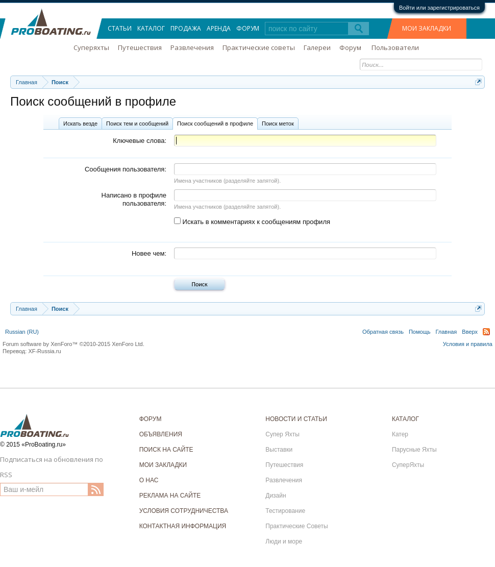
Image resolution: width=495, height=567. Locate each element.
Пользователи (395, 47)
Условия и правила (467, 344)
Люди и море (283, 541)
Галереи (317, 47)
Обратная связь (383, 332)
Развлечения (192, 47)
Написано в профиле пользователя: (134, 199)
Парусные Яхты (414, 449)
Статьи (120, 28)
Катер (400, 434)
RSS (486, 331)
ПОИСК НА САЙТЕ (166, 449)
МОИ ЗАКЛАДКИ (426, 28)
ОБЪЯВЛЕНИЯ (160, 434)
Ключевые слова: (139, 140)
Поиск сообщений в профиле (215, 123)
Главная (446, 332)
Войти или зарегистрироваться (439, 8)
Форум (247, 28)
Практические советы (258, 47)
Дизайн (275, 495)
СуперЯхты (408, 465)
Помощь (420, 332)
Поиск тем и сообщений (137, 123)
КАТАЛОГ (405, 419)
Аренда (219, 28)
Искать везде (80, 123)
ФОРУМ (150, 419)
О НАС (149, 480)
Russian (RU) (22, 332)
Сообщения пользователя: (125, 169)
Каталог (151, 28)
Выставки (278, 449)
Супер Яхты (282, 434)
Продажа (185, 28)
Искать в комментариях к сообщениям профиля (252, 222)
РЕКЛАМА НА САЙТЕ (170, 495)
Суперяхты (91, 47)
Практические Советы (296, 526)
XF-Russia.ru (44, 351)
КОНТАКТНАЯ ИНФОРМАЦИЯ (183, 526)
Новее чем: (149, 253)
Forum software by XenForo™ (73, 344)
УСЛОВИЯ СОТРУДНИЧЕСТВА (183, 510)
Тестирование (285, 510)
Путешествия (140, 47)
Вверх (470, 332)
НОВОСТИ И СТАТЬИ (296, 419)
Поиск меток (278, 123)
